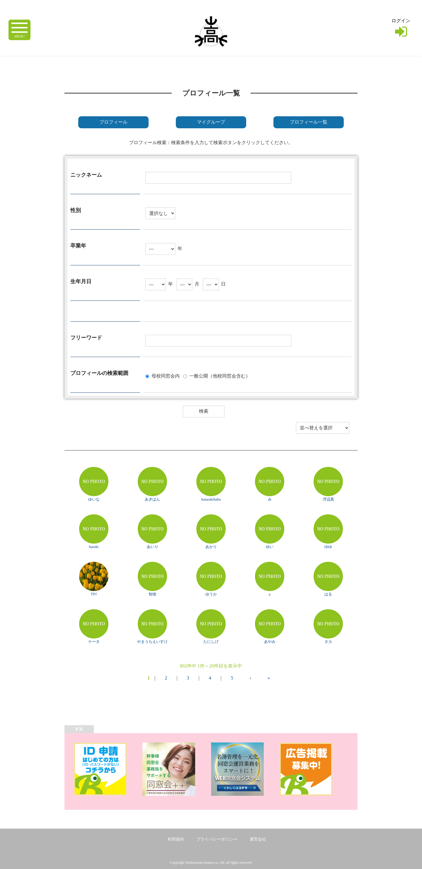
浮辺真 (328, 499)
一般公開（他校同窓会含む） (219, 375)
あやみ (269, 641)
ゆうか (211, 594)
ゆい (269, 546)
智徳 (152, 594)
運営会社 (258, 839)
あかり (211, 546)
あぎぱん (152, 499)
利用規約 (176, 839)
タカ (328, 641)
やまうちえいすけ (152, 641)
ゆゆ (328, 546)
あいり (152, 546)
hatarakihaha (211, 499)
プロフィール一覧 (308, 121)
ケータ (94, 641)
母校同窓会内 (166, 375)
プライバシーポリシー (216, 839)
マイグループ (211, 121)
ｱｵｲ (94, 594)
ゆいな (94, 499)
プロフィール (113, 121)
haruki (93, 546)
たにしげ (211, 641)
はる (328, 594)
